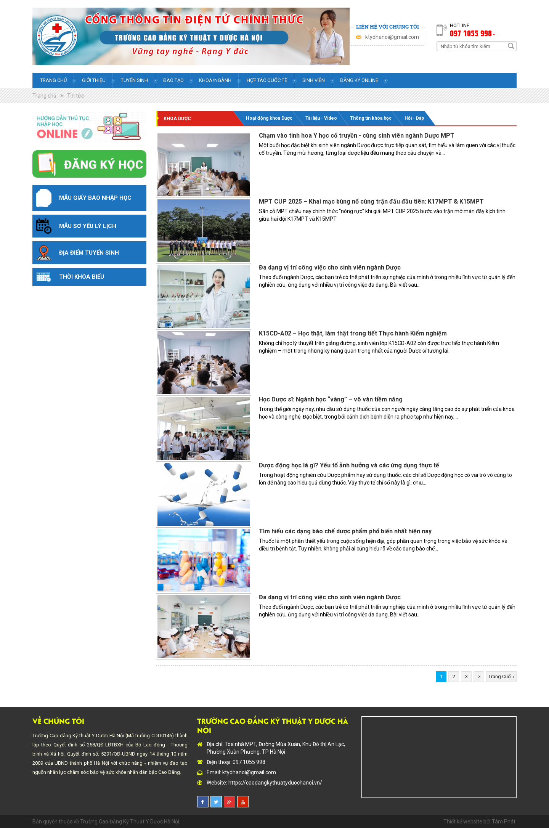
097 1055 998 (471, 33)
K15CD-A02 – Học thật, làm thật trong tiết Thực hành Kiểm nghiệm (353, 333)
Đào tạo (173, 80)
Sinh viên (313, 80)
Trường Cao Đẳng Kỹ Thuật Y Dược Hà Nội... (131, 821)
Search (511, 46)
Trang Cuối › (501, 676)
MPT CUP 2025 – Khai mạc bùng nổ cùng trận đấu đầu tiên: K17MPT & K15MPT (371, 201)
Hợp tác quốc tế (267, 80)
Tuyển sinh (134, 80)
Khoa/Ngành (215, 80)
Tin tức (75, 96)
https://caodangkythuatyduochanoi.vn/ (275, 783)
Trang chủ (53, 80)
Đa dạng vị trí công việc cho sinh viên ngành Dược (330, 267)
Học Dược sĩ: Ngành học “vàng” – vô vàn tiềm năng (331, 399)
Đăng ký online (359, 80)
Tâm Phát (503, 821)
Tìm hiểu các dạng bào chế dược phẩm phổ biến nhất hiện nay (345, 531)
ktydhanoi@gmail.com (392, 37)
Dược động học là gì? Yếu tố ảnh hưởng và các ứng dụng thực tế (349, 465)
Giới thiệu (94, 80)
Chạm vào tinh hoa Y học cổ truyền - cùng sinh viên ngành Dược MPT (356, 135)
